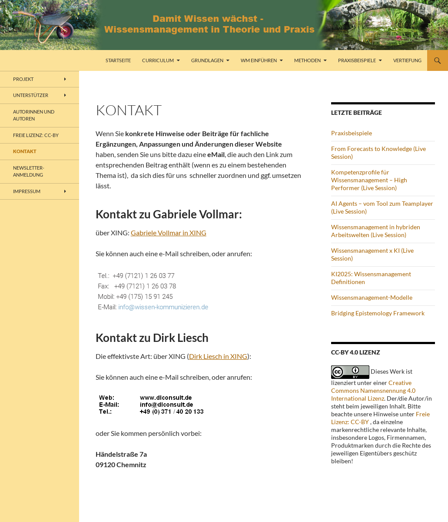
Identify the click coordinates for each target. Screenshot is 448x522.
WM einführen (259, 60)
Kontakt (25, 151)
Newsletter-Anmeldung (28, 171)
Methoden (307, 60)
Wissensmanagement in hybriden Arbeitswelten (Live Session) (375, 230)
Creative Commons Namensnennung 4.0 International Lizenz (373, 390)
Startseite (118, 60)
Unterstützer (30, 95)
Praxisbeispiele (357, 60)
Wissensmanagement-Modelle (371, 297)
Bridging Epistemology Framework (378, 313)
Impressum (26, 191)
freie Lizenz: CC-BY (36, 135)
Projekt (23, 79)
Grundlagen (207, 60)
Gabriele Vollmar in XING (168, 232)
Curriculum (158, 60)
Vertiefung (407, 60)
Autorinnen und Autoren (33, 115)
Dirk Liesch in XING (218, 356)
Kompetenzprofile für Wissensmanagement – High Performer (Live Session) (369, 179)
